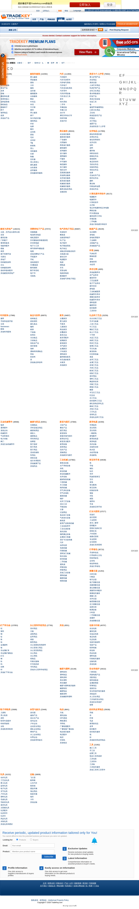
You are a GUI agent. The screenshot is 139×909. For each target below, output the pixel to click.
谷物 (2, 94)
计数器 (92, 577)
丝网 (2, 667)
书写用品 (33, 667)
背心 (32, 148)
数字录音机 (34, 270)
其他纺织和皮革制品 (97, 740)
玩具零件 (4, 813)
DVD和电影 (34, 243)
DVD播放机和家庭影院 (39, 240)
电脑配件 (93, 197)
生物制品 (33, 425)
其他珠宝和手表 (96, 507)
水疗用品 (93, 121)
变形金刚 (63, 270)
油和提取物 (5, 102)
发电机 (92, 235)
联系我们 (68, 886)
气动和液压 (5, 436)
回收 (91, 259)
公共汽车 (33, 783)
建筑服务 (63, 148)
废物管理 (93, 262)
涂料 (91, 145)
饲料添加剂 (94, 153)
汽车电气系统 (65, 83)
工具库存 (93, 311)
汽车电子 (63, 85)
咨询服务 (63, 151)
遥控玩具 (4, 805)
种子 (2, 110)
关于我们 (43, 886)
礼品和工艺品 (95, 315)
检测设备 (93, 610)
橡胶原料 (63, 694)
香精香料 (93, 159)
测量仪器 (93, 571)
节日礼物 (93, 349)
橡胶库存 (93, 305)
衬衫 (32, 124)
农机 (61, 468)
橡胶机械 (63, 578)
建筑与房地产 (6, 229)
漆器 (91, 357)
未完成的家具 (65, 360)
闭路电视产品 (95, 675)
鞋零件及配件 (6, 721)
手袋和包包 (94, 553)
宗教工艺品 (94, 384)
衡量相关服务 (95, 593)
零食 (32, 354)
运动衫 (32, 140)
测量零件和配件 (96, 591)
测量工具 (93, 596)
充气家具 (63, 346)
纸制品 (32, 659)
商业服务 (64, 131)
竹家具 (62, 324)
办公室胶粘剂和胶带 (38, 645)
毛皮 (91, 721)
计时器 (92, 612)
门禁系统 (93, 672)
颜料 (91, 181)
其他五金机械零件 (7, 444)
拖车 (32, 797)
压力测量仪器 (95, 604)
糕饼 (32, 329)
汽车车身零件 (65, 80)
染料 (91, 148)
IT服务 (62, 159)
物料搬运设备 (65, 534)
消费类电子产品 (37, 229)
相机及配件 (34, 238)
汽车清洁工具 (65, 96)
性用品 (32, 455)
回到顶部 (134, 230)
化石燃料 (93, 232)
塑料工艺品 (94, 379)
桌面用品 (33, 634)
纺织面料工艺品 (96, 401)
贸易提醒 (92, 883)
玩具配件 (4, 810)
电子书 (32, 273)
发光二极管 (94, 523)
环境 (91, 250)
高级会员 (51, 886)
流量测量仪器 (95, 585)
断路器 (62, 235)
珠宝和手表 (94, 460)
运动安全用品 (35, 726)
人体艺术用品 (95, 85)
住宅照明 (93, 542)
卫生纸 (92, 113)
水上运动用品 (35, 735)
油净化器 (63, 545)
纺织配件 (93, 729)
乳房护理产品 (95, 88)
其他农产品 (5, 118)
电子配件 (63, 243)
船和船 (32, 780)
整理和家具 (5, 243)
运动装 (32, 132)
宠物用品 (63, 452)
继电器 (62, 265)
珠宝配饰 (93, 485)
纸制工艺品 (94, 373)
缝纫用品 (33, 121)
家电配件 (93, 436)
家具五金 (63, 335)
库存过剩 (93, 269)
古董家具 (63, 318)
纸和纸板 (93, 648)
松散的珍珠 (94, 490)
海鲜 (32, 349)
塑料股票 (93, 302)
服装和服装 (35, 74)
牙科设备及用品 (36, 428)
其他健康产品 (35, 463)
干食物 (32, 332)
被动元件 (63, 257)
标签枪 (32, 146)
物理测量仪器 (95, 601)
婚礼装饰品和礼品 (97, 403)
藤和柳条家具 (65, 357)
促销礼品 (93, 414)
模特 (32, 110)
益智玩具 (4, 786)
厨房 (2, 251)
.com (56, 902)
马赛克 (3, 257)
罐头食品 (33, 324)
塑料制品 (63, 675)
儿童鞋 (3, 713)
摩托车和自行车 (66, 115)
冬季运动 (33, 737)
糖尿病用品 (34, 430)
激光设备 (63, 531)
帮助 (66, 11)
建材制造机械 (65, 479)
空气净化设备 (65, 490)
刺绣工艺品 (94, 340)
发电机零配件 (95, 238)
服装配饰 (33, 94)
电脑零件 (93, 200)
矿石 (2, 656)
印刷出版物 (34, 661)
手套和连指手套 (7, 321)
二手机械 (63, 562)
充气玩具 (4, 791)
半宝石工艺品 (95, 393)
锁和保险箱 (94, 680)
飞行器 (32, 778)
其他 (62, 625)
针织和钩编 (94, 354)
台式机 (92, 205)
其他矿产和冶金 (7, 672)
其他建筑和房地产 (7, 273)
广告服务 (63, 140)
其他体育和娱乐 (36, 740)
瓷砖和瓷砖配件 (7, 270)
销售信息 (51, 883)
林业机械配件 (65, 474)
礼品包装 (93, 639)
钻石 (91, 471)
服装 (32, 88)
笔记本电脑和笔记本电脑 (99, 208)
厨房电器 (93, 441)
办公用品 (33, 653)
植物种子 (4, 107)
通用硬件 (4, 428)
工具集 (92, 764)
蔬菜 (2, 115)
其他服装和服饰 (36, 173)
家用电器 (93, 422)
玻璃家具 (63, 340)
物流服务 (63, 164)
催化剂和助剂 (95, 140)
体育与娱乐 (35, 709)
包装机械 (63, 548)
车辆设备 (63, 107)
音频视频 (33, 232)
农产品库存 (94, 275)
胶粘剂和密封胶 (96, 134)
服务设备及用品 (66, 189)
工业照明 (93, 520)
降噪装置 (93, 256)
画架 (32, 639)
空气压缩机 (64, 493)
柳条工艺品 (94, 406)
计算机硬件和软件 (97, 194)
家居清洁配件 (65, 441)
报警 (91, 705)
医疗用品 (33, 450)
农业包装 (93, 628)
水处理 (92, 265)
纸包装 (92, 650)
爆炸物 (92, 151)
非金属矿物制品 (7, 653)
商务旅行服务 (65, 145)
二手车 (62, 104)
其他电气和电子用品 (68, 279)
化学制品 (93, 131)
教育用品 (33, 642)
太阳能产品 (94, 243)
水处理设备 (94, 452)
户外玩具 (4, 794)
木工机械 (63, 485)
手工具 (92, 751)
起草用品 (33, 637)
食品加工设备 (65, 515)
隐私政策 (34, 900)
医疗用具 (33, 447)
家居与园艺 (65, 422)
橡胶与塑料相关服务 (68, 686)
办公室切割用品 (36, 650)
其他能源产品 (95, 246)
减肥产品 (93, 124)
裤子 (32, 115)
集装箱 (32, 786)
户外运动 (33, 724)
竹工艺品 (93, 327)
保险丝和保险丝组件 (68, 251)
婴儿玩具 (4, 783)
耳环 (91, 474)
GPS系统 (63, 718)
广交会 (96, 886)
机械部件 (4, 433)
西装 (32, 135)
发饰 (91, 482)
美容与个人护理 (96, 74)
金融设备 (63, 192)
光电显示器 (64, 254)
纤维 (91, 718)
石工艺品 (93, 398)
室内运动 (33, 721)
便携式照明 (94, 537)
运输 (32, 774)
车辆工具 (63, 110)
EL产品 (63, 240)
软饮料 (32, 357)
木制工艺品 (94, 409)
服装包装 (93, 631)
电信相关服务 (65, 732)
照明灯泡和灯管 (96, 528)
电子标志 (63, 248)
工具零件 (93, 762)
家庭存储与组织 (66, 436)
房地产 (3, 259)
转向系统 (63, 102)
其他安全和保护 (96, 702)
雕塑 (91, 390)
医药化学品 (94, 178)
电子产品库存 (95, 283)
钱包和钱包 (94, 564)
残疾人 (32, 433)
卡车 (32, 799)
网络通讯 (63, 721)
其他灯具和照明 (96, 545)
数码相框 (33, 268)
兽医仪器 (33, 458)
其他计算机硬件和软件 (98, 224)
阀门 (2, 441)
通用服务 (63, 156)
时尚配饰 (4, 315)
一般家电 (93, 433)
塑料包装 (93, 656)
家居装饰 (93, 351)
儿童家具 (63, 327)
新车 (61, 99)
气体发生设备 (65, 518)
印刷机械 (63, 551)
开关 (61, 268)
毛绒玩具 (4, 799)
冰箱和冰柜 (94, 447)
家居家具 (63, 343)
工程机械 (63, 482)
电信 (62, 709)
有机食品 (4, 104)
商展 (60, 11)
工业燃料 (93, 240)
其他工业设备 (65, 573)
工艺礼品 (93, 412)
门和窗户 (4, 240)
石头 (2, 265)
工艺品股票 (94, 281)
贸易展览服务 (65, 173)
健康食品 (33, 436)
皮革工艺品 (94, 360)
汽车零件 (63, 91)
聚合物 (92, 184)
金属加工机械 (65, 537)
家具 (62, 315)
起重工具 (93, 753)
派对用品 (93, 376)
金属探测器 (94, 683)
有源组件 (63, 232)
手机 (32, 259)
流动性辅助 (34, 452)
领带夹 (92, 501)
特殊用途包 (94, 558)
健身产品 (33, 715)
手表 (91, 504)
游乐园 (32, 713)
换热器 (62, 521)
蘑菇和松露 (5, 96)
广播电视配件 (65, 726)
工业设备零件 (65, 526)
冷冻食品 (33, 338)
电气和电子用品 (67, 229)
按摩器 (32, 441)
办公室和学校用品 (38, 625)
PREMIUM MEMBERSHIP (127, 24)
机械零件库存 (95, 294)
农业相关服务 (65, 134)
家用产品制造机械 (67, 523)
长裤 (32, 154)
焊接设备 (63, 567)
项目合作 (63, 170)
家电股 (92, 289)
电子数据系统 (65, 246)
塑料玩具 (4, 797)
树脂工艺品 (94, 387)
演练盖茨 (93, 694)
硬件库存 (93, 286)
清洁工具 (63, 504)
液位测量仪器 (95, 588)
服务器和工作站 (96, 216)
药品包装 (93, 653)
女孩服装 (33, 96)
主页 (34, 19)
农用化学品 (94, 137)
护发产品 (93, 96)
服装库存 (93, 278)
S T (68, 63)
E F (29, 63)
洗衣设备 (93, 444)
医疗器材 (33, 444)
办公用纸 (33, 656)
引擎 (61, 510)
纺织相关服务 (95, 732)
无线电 (32, 276)
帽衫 (32, 99)
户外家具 (63, 351)
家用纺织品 (94, 724)
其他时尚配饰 (6, 332)
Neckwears (5, 327)
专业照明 (93, 539)
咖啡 (32, 327)
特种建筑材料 (6, 262)
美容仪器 (93, 83)
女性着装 (33, 168)
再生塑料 (63, 680)
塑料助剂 (63, 672)
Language (77, 11)
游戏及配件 (34, 262)
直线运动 (4, 430)
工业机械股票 (95, 291)
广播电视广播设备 (67, 729)
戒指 (91, 499)
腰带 (2, 318)
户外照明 (93, 534)
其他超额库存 (95, 272)
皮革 (91, 726)
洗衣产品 (63, 450)
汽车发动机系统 (66, 88)
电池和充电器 (35, 235)
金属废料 (4, 645)
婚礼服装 (33, 165)
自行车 (62, 113)
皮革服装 (33, 170)
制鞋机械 (63, 581)
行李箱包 (93, 549)
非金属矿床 (5, 650)
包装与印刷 (94, 625)
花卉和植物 (5, 85)
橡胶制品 (63, 691)
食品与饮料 (35, 315)
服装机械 (63, 496)
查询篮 (85, 883)
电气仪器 (93, 580)
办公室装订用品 (36, 648)
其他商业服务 (65, 175)
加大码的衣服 (35, 118)
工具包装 (93, 759)
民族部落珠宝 (95, 477)
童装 (32, 83)
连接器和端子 (65, 238)
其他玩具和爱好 (7, 824)
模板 (2, 248)
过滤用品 (63, 512)
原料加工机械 (65, 553)
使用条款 (43, 900)
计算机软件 (94, 202)
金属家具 (63, 349)
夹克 (32, 104)
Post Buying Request (119, 30)
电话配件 (63, 735)
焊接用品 (63, 570)
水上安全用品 (95, 697)
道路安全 (93, 688)
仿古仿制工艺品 (96, 318)
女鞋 (2, 726)
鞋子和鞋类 (5, 709)
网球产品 (33, 732)
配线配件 (63, 276)
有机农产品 (34, 343)
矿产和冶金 (5, 625)
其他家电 (93, 455)
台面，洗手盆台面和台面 (10, 232)
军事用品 (93, 686)
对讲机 (62, 740)
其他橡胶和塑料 (66, 697)
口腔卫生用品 (95, 110)
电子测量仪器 (95, 582)
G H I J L (39, 63)
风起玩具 (4, 819)
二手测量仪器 (95, 615)
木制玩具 (4, 821)
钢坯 (2, 631)
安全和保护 (94, 669)
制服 (32, 157)
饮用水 (32, 335)
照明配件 (93, 526)
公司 (60, 19)
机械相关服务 (65, 184)
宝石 (91, 479)
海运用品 (33, 791)
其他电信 (63, 743)
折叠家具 (63, 332)
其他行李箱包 (95, 566)
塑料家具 (63, 354)
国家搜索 (77, 883)
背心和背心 (34, 162)
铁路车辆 (33, 794)
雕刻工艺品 (94, 329)
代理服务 (63, 142)
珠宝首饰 (93, 488)
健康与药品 (35, 422)
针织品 (32, 102)
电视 (32, 251)
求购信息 (51, 19)
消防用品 (93, 677)
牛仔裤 (32, 107)
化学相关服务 (65, 178)
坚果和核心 (5, 99)
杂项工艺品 (94, 365)
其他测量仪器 (95, 621)
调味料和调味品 (36, 351)
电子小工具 (34, 246)
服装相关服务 (65, 137)
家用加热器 (94, 439)
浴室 (2, 235)
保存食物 (33, 346)
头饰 (2, 324)
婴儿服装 (33, 77)
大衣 (32, 85)
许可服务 (63, 162)
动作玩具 (4, 778)
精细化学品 (94, 156)
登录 (38, 11)
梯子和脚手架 (6, 254)
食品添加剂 (94, 162)
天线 (61, 713)
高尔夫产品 (34, 718)
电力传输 (4, 439)
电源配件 (63, 259)
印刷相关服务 (95, 659)
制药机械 (63, 488)
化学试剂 (93, 142)
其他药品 (33, 466)
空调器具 (93, 425)
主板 (32, 631)
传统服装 (33, 151)
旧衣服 (32, 159)
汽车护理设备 (65, 94)
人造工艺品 (94, 324)
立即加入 (46, 11)
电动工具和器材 (96, 756)
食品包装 (93, 637)
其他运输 (33, 802)
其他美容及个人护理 (97, 126)
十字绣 (92, 335)
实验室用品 (94, 167)
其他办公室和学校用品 (39, 670)
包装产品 (93, 645)
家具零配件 (64, 338)
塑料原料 (63, 677)
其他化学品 (94, 189)
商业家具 (63, 329)
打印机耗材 (34, 664)
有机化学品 (94, 170)
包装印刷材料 (95, 642)
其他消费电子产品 (37, 254)
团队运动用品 (35, 729)
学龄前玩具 (5, 802)
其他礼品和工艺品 (97, 417)
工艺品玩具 (5, 780)
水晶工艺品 (94, 338)
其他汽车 (63, 121)
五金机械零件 (6, 422)
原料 (2, 718)
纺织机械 (63, 559)
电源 (61, 262)
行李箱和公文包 (96, 555)
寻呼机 (62, 724)
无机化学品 (94, 164)
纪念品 (92, 395)
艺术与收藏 (94, 321)
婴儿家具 (63, 321)
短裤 (32, 126)
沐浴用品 (93, 80)
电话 (61, 737)
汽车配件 (63, 77)
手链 (91, 466)
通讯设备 (63, 715)
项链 (91, 493)
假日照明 (93, 517)
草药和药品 (34, 439)
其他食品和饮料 (36, 362)
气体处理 (93, 254)
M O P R (52, 63)
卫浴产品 (63, 425)
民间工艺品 (94, 343)
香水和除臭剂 (95, 94)
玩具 (2, 774)
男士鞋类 (4, 715)
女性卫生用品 (95, 91)
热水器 (92, 450)
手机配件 (33, 257)
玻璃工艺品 (94, 346)
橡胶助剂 (63, 688)
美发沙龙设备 (95, 99)
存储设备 (93, 219)
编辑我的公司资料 (91, 24)
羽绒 (91, 713)
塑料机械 (63, 575)
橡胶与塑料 (65, 669)
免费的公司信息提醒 (107, 24)
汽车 (62, 74)
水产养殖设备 (65, 466)
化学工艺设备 (65, 501)
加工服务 (63, 167)
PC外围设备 (94, 213)
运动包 (92, 561)
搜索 (100, 29)
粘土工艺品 (94, 332)
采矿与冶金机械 (66, 540)
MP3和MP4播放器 (37, 248)
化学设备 (63, 477)
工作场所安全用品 (97, 699)
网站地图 (60, 886)
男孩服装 (33, 80)
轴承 (2, 425)
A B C (20, 63)
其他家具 (63, 365)
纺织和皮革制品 (96, 709)
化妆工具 (93, 102)
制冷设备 (63, 556)
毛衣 (32, 137)
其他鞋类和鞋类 (7, 729)
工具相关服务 (95, 767)
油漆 (91, 173)
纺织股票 (93, 308)
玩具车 (3, 816)
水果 (2, 91)
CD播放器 (34, 265)
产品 (42, 19)
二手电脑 (93, 222)
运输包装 (93, 661)
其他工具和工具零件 (97, 770)
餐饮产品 (63, 428)
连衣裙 (32, 91)
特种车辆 (63, 118)
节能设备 (63, 507)
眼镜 (2, 329)
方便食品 (33, 340)
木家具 (62, 362)
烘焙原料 (33, 321)
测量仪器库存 (95, 297)
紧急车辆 (33, 788)
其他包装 (93, 664)
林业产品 (4, 88)
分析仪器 (93, 574)
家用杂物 (63, 444)
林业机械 (63, 471)
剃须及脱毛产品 (96, 115)
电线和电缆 (64, 273)
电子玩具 (4, 788)
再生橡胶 (63, 683)
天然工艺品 (94, 368)
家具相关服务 (65, 181)
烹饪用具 (93, 430)
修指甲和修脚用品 (97, 107)
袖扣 (91, 468)
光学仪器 (93, 599)
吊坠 (91, 496)
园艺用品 (63, 430)
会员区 (69, 19)
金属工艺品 (94, 362)
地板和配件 (5, 246)
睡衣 (32, 129)
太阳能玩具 (5, 808)
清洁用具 (93, 428)
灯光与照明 (94, 511)
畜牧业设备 (64, 463)
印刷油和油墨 (95, 186)
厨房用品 (63, 447)
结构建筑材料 (6, 268)
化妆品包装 (94, 634)
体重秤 (92, 618)
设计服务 (63, 153)
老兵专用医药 (35, 461)
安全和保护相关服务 (97, 691)
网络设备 (93, 211)
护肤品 (92, 118)
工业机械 (64, 460)
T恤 (31, 143)
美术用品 (33, 628)
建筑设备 (4, 238)
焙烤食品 (33, 318)
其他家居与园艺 (66, 455)
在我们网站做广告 (81, 886)
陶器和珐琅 (94, 382)
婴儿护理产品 (95, 77)
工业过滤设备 (65, 529)
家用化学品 (64, 439)
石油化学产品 (95, 175)
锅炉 (61, 499)
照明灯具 (93, 531)
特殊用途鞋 (5, 724)
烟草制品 (4, 113)
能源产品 (93, 229)
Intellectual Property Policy (58, 900)
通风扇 (62, 564)
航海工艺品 (94, 371)
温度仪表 (93, 607)
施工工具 (93, 748)
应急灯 (92, 515)
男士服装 (33, 113)
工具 (91, 744)
